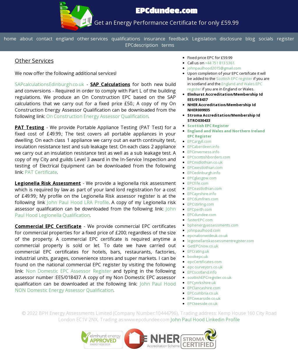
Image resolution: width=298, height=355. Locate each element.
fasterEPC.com (200, 219)
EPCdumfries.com (202, 198)
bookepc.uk (197, 256)
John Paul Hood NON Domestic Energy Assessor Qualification (95, 287)
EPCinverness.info (203, 151)
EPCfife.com (197, 183)
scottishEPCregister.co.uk (209, 277)
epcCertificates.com (204, 261)
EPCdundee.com (201, 214)
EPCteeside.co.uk (202, 303)
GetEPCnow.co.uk (202, 246)
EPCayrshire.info (201, 193)
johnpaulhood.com (203, 230)
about (26, 38)
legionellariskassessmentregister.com (220, 240)
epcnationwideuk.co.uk (207, 235)
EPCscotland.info (202, 272)
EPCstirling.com (200, 204)
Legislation (204, 38)
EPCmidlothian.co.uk (205, 162)
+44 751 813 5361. (220, 62)
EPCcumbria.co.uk (202, 293)
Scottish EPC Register (208, 125)
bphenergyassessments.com (212, 225)
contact (44, 38)
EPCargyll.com (199, 141)
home (10, 38)
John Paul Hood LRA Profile (78, 202)
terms (168, 45)
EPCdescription (141, 45)
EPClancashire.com (203, 287)
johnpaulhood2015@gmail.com (214, 68)
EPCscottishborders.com (208, 157)
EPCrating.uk (198, 251)
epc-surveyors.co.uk (205, 267)
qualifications (125, 38)
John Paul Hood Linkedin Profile (204, 319)
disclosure (231, 38)
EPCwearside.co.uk (204, 298)
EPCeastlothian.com (204, 188)
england (65, 38)
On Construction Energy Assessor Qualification (97, 116)
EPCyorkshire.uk (201, 282)
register (285, 38)
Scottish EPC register (234, 78)
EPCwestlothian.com (205, 167)
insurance (154, 38)
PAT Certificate (41, 172)
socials (266, 38)
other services (92, 38)
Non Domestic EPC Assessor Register (68, 271)
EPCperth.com (199, 209)
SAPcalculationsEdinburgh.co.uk (49, 84)
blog (250, 38)
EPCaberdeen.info (203, 146)
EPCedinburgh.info (203, 172)
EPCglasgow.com (202, 178)
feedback (179, 38)
